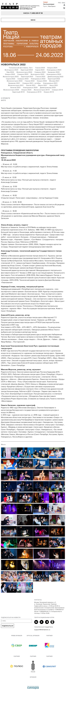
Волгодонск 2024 (11, 70)
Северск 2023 (22, 74)
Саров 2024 (39, 70)
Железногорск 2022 (14, 81)
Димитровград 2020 (48, 88)
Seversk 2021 (15, 88)
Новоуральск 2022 (38, 79)
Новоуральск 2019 (34, 92)
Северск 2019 (57, 90)
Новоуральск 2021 (50, 83)
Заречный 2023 (27, 77)
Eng (63, 3)
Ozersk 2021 (31, 85)
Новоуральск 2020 (30, 88)
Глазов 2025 (40, 68)
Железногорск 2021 (16, 85)
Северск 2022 (23, 79)
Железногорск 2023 (11, 77)
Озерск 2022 (42, 81)
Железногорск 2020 (11, 90)
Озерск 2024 (52, 68)
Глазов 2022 (30, 81)
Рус (59, 3)
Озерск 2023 (10, 74)
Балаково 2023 (54, 72)
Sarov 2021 (54, 85)
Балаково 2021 (14, 83)
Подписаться (7, 626)
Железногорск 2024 (24, 72)
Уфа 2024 (10, 72)
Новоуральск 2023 (54, 74)
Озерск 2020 (26, 90)
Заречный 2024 (27, 70)
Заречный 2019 (18, 92)
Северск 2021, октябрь (31, 83)
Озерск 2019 (49, 92)
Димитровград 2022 (55, 77)
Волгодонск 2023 (37, 74)
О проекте (5, 98)
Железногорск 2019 (42, 90)
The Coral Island (48, 4)
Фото (3, 100)
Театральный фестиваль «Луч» (21, 68)
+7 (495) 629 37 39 (36, 13)
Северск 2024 (40, 72)
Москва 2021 (54, 81)
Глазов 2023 (40, 77)
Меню (33, 20)
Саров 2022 (10, 79)
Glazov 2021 (42, 85)
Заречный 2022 (54, 79)
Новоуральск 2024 (54, 70)
